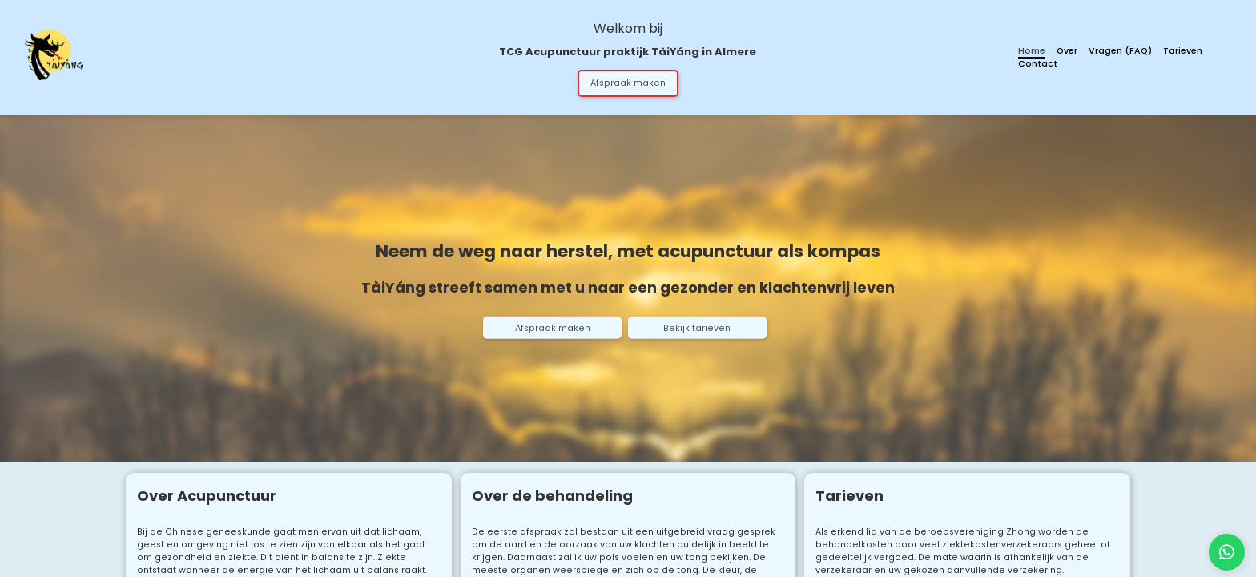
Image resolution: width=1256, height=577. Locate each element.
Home (1031, 51)
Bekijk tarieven (697, 328)
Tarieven (1182, 51)
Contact (1037, 64)
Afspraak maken (628, 83)
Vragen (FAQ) (1120, 51)
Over (1067, 51)
